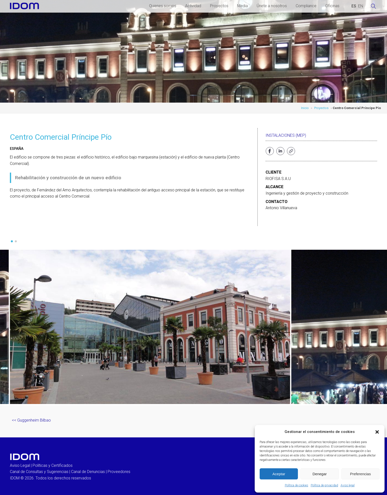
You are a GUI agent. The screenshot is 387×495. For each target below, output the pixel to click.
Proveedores (119, 471)
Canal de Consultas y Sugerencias (39, 471)
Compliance (306, 5)
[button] (377, 431)
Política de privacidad (324, 485)
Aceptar (278, 474)
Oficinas (332, 5)
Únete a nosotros (272, 5)
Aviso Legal (20, 465)
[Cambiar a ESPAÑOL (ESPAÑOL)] (353, 6)
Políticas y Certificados (53, 465)
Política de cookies (296, 485)
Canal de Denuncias (88, 471)
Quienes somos (162, 5)
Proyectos (219, 5)
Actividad (193, 5)
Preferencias (360, 474)
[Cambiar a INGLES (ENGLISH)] (360, 6)
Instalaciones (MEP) (286, 135)
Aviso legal (348, 485)
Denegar (319, 474)
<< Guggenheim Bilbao (31, 420)
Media (242, 5)
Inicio (305, 108)
